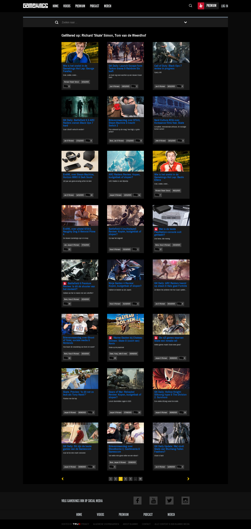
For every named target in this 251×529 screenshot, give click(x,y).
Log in (224, 6)
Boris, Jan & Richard (117, 141)
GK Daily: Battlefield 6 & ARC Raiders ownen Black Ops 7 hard (79, 122)
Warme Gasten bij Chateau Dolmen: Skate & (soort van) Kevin (125, 340)
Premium (80, 6)
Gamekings (35, 6)
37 (161, 249)
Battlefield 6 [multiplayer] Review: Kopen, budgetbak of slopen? (125, 231)
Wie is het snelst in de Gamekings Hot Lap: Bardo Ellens (169, 177)
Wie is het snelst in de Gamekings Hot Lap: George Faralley (78, 68)
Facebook (138, 501)
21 (69, 249)
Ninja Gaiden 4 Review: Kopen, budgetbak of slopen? (125, 285)
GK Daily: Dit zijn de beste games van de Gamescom (77, 448)
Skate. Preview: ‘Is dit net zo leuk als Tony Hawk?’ (78, 393)
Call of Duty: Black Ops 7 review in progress (168, 67)
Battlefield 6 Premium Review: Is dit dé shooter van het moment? (79, 286)
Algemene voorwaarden (106, 524)
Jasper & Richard (115, 195)
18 (91, 195)
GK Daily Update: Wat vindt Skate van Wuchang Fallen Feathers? (169, 449)
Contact (146, 524)
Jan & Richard (114, 86)
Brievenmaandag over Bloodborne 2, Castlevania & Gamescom (124, 449)
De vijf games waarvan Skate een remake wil (169, 339)
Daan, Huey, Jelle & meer (118, 354)
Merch (107, 6)
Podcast (94, 6)
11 (93, 467)
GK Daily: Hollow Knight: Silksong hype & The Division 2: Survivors (170, 394)
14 (139, 195)
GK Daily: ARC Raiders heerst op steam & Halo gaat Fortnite (170, 285)
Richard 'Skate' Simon (71, 82)
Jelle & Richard (160, 141)
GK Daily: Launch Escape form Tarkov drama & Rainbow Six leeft (125, 68)
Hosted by (66, 524)
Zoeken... (190, 6)
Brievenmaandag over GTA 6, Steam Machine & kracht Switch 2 (124, 122)
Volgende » (187, 479)
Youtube (154, 501)
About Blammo (130, 524)
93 (140, 479)
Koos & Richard (115, 249)
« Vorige (64, 479)
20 (115, 358)
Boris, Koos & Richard (162, 245)
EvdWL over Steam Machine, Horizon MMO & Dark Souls (78, 176)
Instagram (186, 501)
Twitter (170, 501)
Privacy (85, 524)
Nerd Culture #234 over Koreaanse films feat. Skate (169, 121)
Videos (66, 6)
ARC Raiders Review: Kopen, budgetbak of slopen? (124, 176)
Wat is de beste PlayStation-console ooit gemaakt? (167, 231)
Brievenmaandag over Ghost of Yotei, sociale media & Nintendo (78, 340)
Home (55, 6)
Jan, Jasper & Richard (71, 245)
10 (69, 358)
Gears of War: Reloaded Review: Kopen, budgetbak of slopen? (125, 394)
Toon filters (186, 22)
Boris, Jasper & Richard (118, 462)
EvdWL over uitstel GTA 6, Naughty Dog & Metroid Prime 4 (79, 231)
